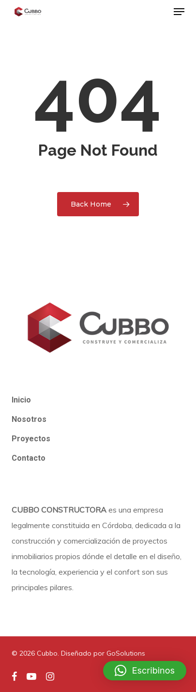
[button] (179, 11)
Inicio (21, 399)
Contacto (28, 458)
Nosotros (29, 419)
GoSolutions (125, 653)
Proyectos (31, 438)
